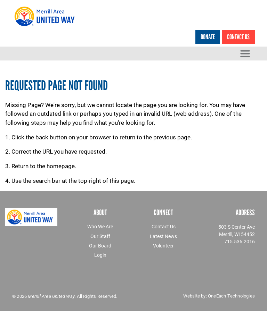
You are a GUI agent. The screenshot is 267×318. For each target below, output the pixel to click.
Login (100, 255)
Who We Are (100, 226)
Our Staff (100, 236)
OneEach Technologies (231, 296)
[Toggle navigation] (245, 53)
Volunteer (163, 245)
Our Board (100, 245)
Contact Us (238, 37)
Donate (208, 37)
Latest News (163, 236)
